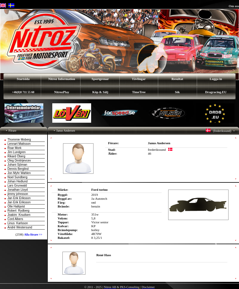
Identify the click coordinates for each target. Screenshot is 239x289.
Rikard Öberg (16, 156)
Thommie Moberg (19, 139)
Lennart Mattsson (18, 143)
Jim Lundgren (16, 152)
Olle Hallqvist (16, 206)
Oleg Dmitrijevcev (19, 160)
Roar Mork (14, 148)
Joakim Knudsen (18, 214)
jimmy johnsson (17, 194)
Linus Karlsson (17, 223)
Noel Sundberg (17, 177)
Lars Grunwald (17, 185)
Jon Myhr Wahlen (18, 173)
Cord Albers (15, 219)
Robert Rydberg (18, 210)
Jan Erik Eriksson (18, 198)
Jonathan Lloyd (17, 189)
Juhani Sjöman (17, 164)
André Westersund (19, 227)
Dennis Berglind (18, 168)
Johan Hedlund (17, 181)
